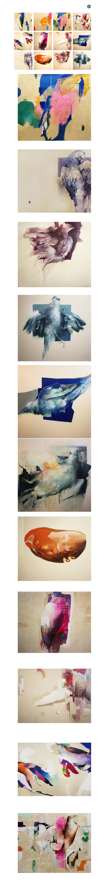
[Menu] (89, 6)
